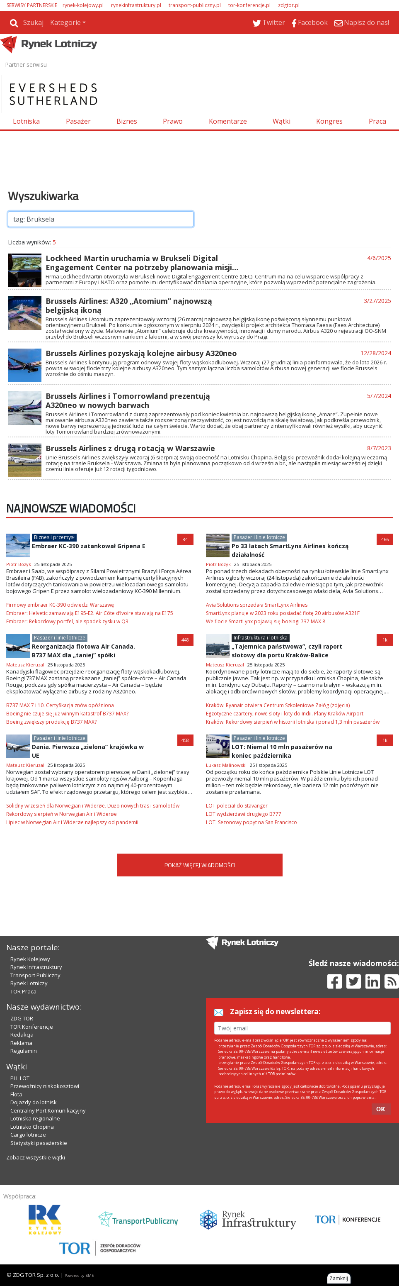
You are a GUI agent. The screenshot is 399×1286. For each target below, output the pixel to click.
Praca (377, 121)
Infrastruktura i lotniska (261, 637)
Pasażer (78, 121)
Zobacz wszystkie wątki (35, 1157)
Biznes (126, 121)
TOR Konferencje (31, 1026)
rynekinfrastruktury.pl (136, 5)
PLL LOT (19, 1078)
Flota (16, 1094)
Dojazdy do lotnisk (33, 1102)
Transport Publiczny (35, 975)
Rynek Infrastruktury (36, 967)
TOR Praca (23, 991)
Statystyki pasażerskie (38, 1143)
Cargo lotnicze (28, 1134)
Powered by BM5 (79, 1275)
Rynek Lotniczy (29, 983)
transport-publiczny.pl (195, 5)
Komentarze (228, 121)
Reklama (21, 1043)
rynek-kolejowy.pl (83, 5)
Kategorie (65, 22)
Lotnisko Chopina (32, 1126)
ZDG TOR (21, 1018)
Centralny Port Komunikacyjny (48, 1110)
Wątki (281, 121)
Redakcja (22, 1034)
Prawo (173, 121)
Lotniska (26, 121)
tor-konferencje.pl (249, 5)
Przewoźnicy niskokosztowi (44, 1086)
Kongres (329, 121)
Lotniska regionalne (35, 1118)
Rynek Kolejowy (30, 959)
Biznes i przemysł (54, 537)
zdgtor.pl (289, 5)
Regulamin (23, 1050)
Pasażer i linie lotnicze (259, 537)
